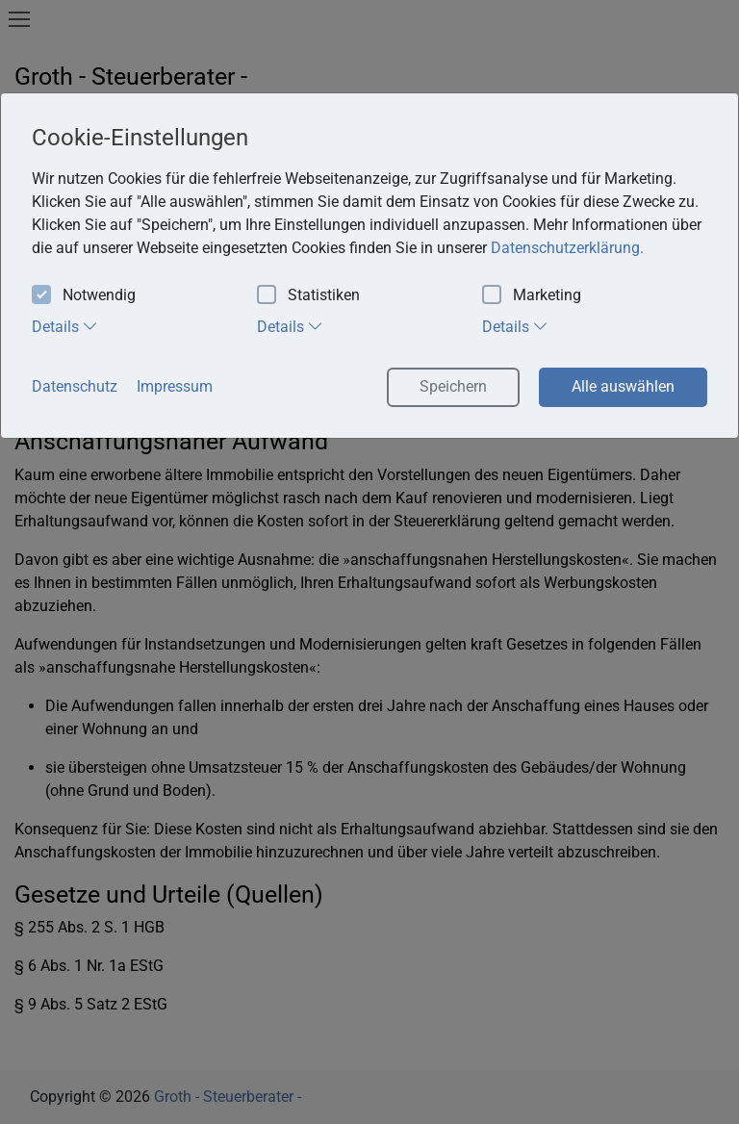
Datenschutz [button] (74, 386)
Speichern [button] (453, 386)
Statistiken (308, 296)
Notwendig (84, 296)
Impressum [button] (175, 386)
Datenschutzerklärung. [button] (567, 248)
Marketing (531, 296)
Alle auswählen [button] (623, 386)
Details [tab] (65, 326)
